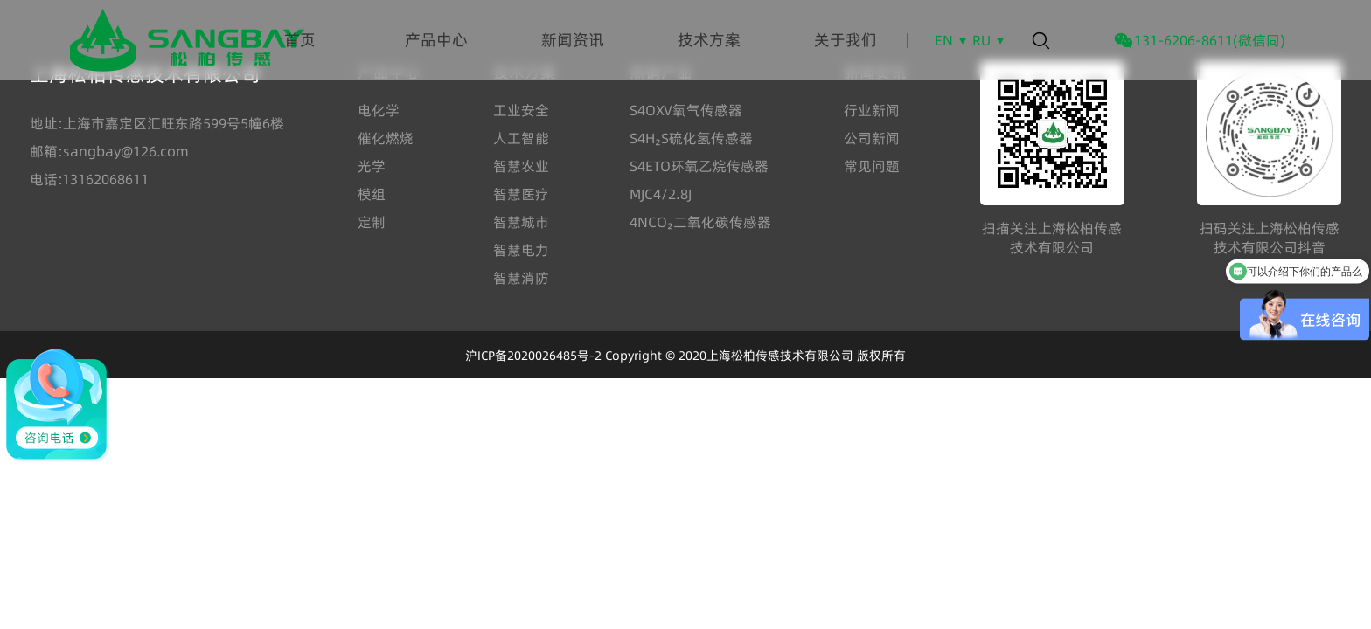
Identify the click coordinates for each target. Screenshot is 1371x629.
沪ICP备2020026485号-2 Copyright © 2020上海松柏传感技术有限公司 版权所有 (685, 355)
